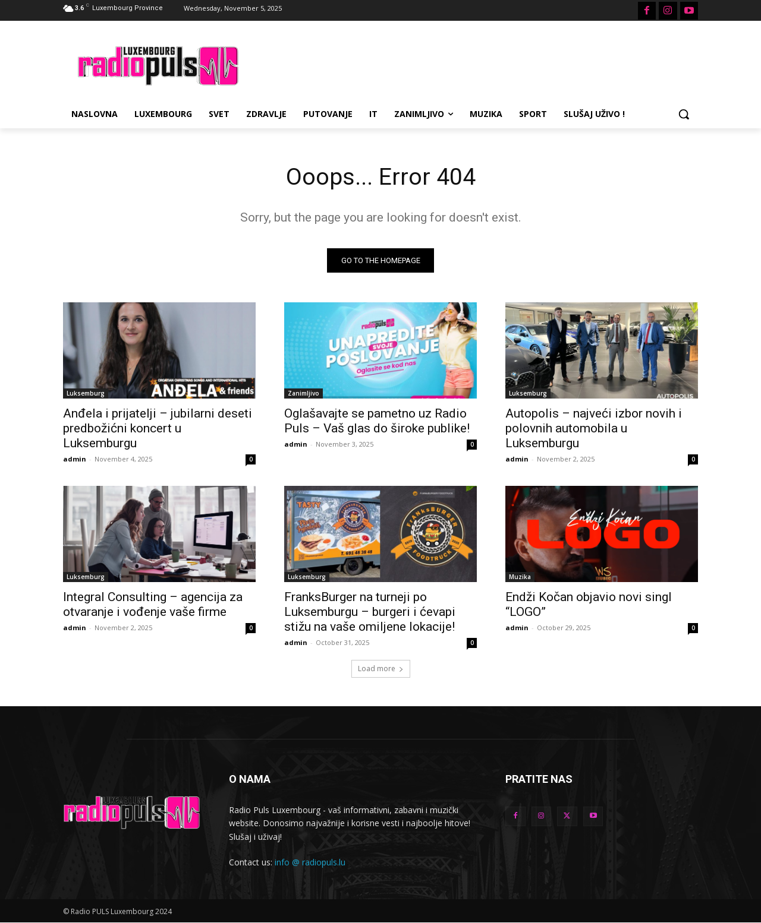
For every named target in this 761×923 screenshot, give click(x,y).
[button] (683, 114)
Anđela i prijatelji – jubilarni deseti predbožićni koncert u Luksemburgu (157, 429)
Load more (381, 669)
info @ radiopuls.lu (310, 863)
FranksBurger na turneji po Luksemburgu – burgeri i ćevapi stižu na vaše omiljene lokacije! (369, 612)
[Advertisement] (469, 64)
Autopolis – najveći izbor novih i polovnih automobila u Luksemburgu (593, 429)
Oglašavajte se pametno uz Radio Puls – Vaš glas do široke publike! (377, 421)
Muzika (520, 577)
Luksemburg (86, 394)
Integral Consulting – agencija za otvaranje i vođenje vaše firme (153, 604)
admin (74, 459)
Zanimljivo (303, 394)
